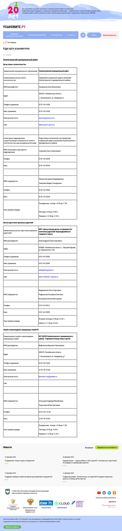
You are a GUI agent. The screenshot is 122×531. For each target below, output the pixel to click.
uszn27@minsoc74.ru (47, 118)
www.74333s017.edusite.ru (48, 277)
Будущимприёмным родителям (14, 35)
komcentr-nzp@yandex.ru (48, 376)
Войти (94, 35)
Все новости (89, 447)
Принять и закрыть (12, 527)
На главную (12, 42)
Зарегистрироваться (109, 35)
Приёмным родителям (37, 35)
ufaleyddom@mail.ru (46, 270)
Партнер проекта (62, 507)
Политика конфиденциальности (106, 497)
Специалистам (56, 35)
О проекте (72, 35)
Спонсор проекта (46, 507)
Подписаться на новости (107, 447)
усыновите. (14, 27)
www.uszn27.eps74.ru (47, 124)
